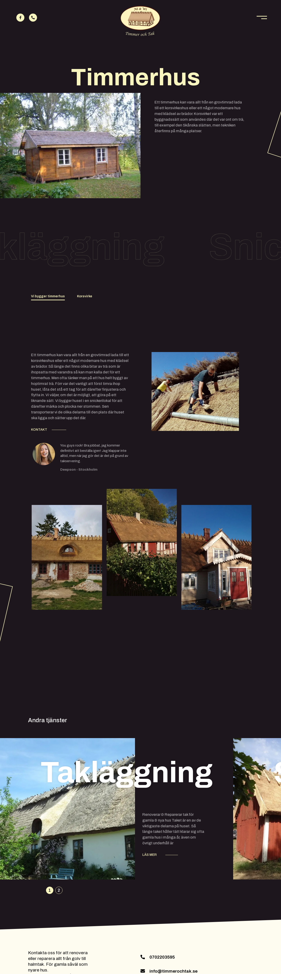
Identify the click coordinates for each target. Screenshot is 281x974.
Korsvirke (84, 296)
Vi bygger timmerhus (48, 296)
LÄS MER (149, 855)
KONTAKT (39, 429)
